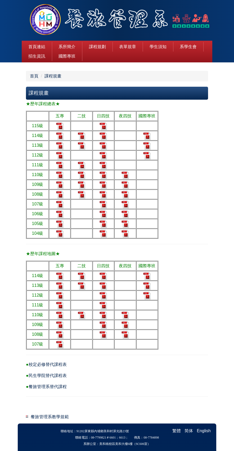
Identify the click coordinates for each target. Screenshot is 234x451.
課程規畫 (52, 76)
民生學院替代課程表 (48, 375)
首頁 (34, 76)
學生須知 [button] (158, 46)
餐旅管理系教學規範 (50, 417)
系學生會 (188, 46)
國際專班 (66, 56)
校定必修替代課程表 (48, 364)
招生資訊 (36, 56)
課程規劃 (97, 46)
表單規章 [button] (127, 46)
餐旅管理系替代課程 (48, 386)
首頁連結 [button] (36, 46)
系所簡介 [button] (66, 46)
